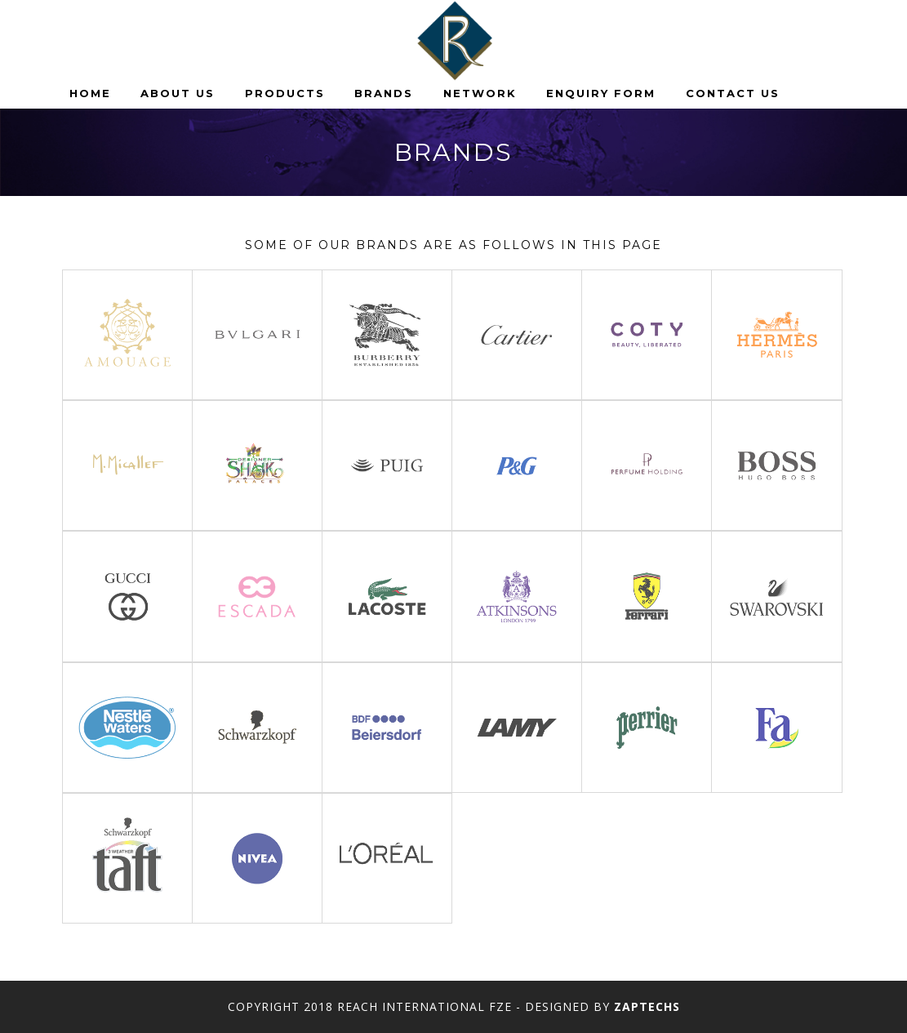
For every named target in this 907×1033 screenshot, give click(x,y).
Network (480, 93)
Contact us (733, 93)
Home (90, 93)
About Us (177, 93)
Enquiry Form (601, 93)
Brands (383, 93)
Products (285, 93)
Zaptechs (647, 1006)
